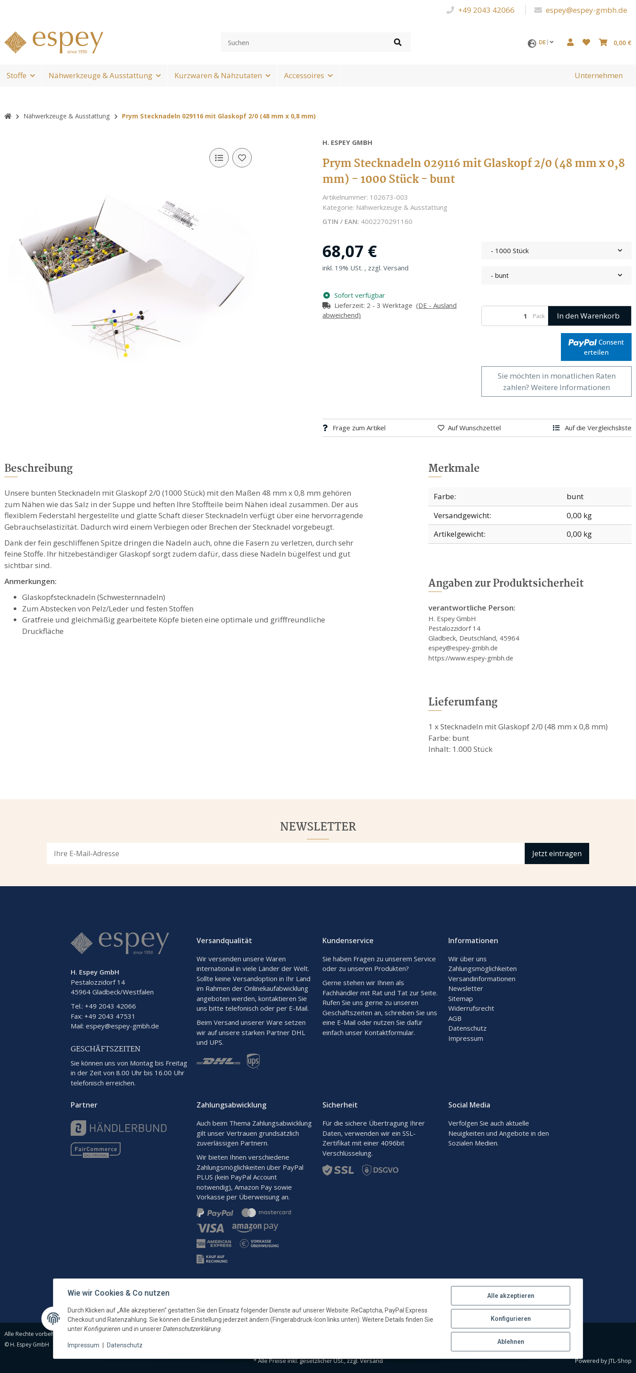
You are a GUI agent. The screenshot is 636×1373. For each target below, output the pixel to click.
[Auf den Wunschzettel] (242, 157)
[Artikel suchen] (398, 42)
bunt (575, 496)
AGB (455, 1018)
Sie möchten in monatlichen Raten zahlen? (557, 381)
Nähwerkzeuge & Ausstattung (100, 75)
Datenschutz (467, 1028)
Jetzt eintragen (557, 853)
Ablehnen (510, 1341)
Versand (396, 267)
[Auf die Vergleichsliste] (219, 157)
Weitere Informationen (570, 387)
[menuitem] (598, 75)
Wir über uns (467, 958)
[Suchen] (303, 42)
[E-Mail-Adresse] (286, 853)
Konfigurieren (511, 1318)
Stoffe (16, 75)
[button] (570, 42)
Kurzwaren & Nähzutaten (218, 75)
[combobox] (556, 251)
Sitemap (460, 998)
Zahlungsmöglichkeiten (482, 968)
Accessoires (304, 75)
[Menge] (506, 316)
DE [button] (548, 42)
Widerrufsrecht (471, 1008)
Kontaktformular (389, 1032)
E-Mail (346, 1022)
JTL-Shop (620, 1361)
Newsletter (465, 988)
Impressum (465, 1038)
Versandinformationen (481, 978)
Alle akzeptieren (510, 1295)
